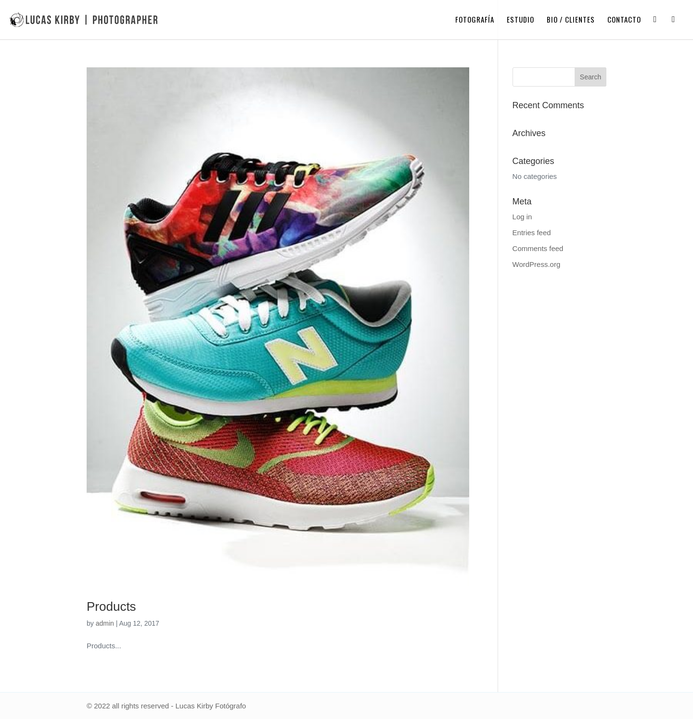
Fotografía (474, 20)
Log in (522, 217)
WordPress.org (537, 264)
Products (111, 606)
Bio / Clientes (571, 20)
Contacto (624, 20)
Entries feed (532, 232)
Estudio (520, 20)
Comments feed (538, 248)
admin (105, 623)
